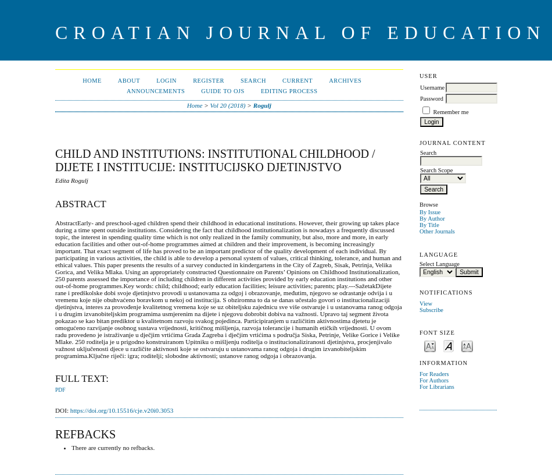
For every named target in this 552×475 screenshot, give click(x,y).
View (426, 303)
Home (92, 80)
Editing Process (289, 91)
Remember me (451, 112)
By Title (429, 225)
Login (166, 80)
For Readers (434, 374)
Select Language (440, 264)
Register (208, 80)
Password (431, 98)
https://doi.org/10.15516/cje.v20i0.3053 (122, 410)
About (129, 80)
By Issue (430, 212)
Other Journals (437, 231)
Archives (345, 80)
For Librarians (437, 387)
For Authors (434, 380)
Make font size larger (467, 345)
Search (253, 80)
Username (432, 87)
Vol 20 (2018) (228, 105)
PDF (60, 390)
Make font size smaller (430, 345)
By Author (432, 218)
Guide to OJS (223, 91)
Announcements (156, 91)
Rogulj (262, 105)
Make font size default (448, 345)
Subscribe (431, 310)
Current (297, 80)
